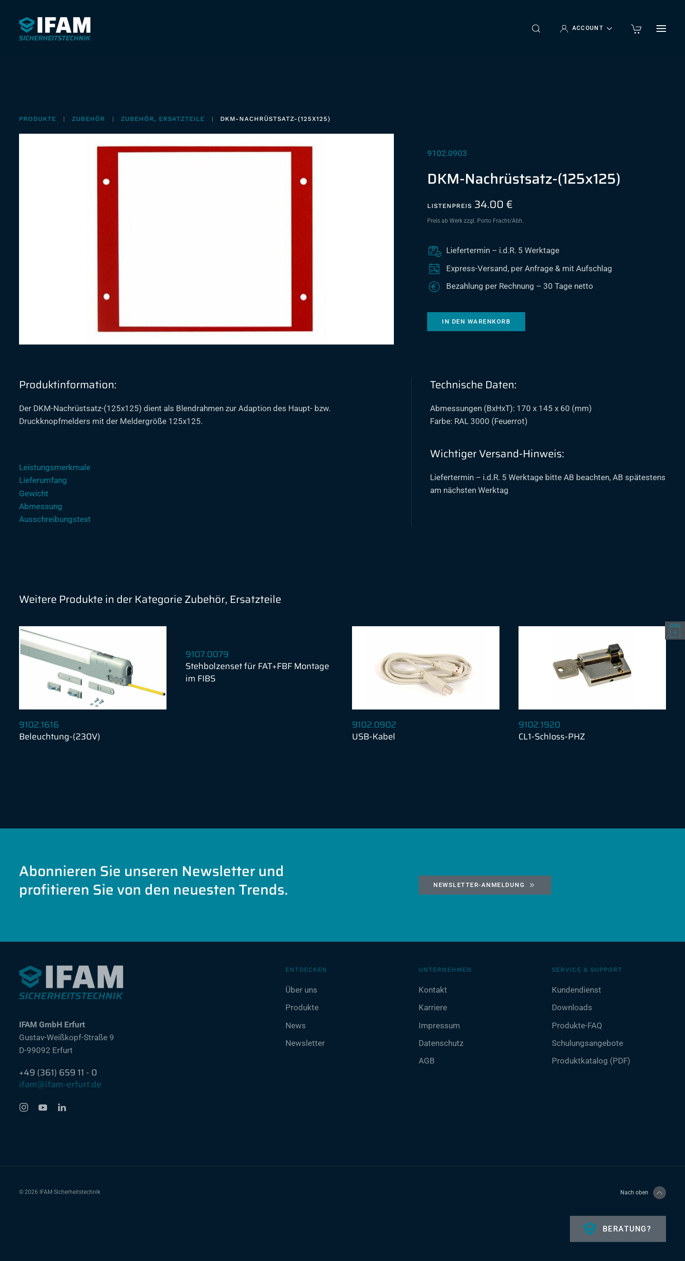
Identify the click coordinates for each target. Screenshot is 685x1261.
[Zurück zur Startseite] (54, 28)
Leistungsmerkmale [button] (54, 467)
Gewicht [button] (34, 493)
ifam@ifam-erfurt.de (60, 1084)
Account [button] (586, 28)
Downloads (572, 1008)
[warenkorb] (636, 28)
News (295, 1025)
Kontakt (433, 990)
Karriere (433, 1008)
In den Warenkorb (476, 321)
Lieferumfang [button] (43, 480)
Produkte (302, 1008)
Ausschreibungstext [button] (55, 519)
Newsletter (305, 1043)
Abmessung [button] (40, 506)
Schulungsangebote (587, 1043)
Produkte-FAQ (577, 1025)
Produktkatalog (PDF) (591, 1060)
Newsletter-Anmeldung (485, 885)
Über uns (301, 990)
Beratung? (625, 1228)
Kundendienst (576, 990)
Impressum (439, 1025)
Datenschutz (441, 1043)
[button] (536, 28)
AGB (427, 1060)
